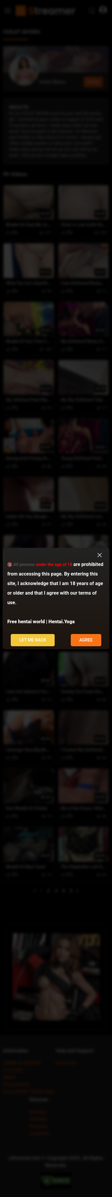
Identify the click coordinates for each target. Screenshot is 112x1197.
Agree (86, 640)
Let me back (32, 640)
